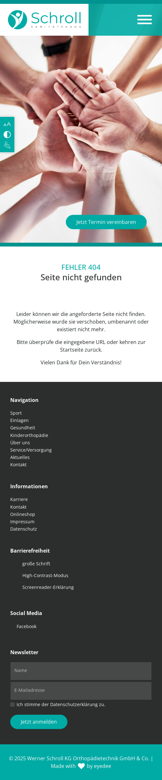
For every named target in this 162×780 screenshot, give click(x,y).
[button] (144, 20)
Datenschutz (23, 529)
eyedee (102, 765)
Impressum (22, 522)
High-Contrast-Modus (45, 575)
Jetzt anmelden (39, 721)
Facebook (26, 626)
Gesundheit (22, 428)
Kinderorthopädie (29, 435)
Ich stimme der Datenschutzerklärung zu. (61, 704)
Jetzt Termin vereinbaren (106, 221)
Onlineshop (22, 514)
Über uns (20, 443)
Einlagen (19, 420)
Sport (16, 413)
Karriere (19, 499)
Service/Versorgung (31, 450)
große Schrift (36, 564)
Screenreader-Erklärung (48, 587)
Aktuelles (20, 457)
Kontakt (18, 465)
